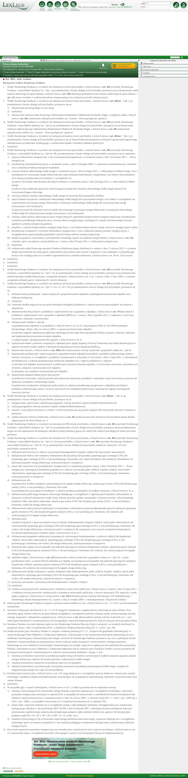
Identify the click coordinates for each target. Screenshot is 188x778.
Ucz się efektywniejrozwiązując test (124, 65)
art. (106, 87)
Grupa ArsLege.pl (28, 776)
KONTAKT (169, 776)
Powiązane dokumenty (150, 69)
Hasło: (143, 7)
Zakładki (145, 73)
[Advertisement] (94, 33)
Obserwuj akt (103, 66)
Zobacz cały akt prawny (12, 768)
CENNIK (66, 9)
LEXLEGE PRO (85, 60)
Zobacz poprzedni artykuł (58, 761)
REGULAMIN (180, 776)
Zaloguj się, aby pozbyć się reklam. (163, 61)
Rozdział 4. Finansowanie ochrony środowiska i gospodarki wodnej (28, 75)
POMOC (161, 776)
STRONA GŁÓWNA (42, 9)
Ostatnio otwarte (148, 76)
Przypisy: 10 (19, 771)
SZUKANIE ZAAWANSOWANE (74, 9)
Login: (143, 3)
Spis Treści (146, 66)
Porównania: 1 (8, 771)
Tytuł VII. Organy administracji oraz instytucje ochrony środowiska (50, 72)
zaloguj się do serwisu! (120, 7)
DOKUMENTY (58, 9)
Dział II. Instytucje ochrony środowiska (92, 72)
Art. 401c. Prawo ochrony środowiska (68, 75)
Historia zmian (147, 63)
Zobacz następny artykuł (80, 761)
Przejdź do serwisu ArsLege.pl (80, 776)
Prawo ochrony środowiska (15, 64)
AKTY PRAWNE (50, 9)
